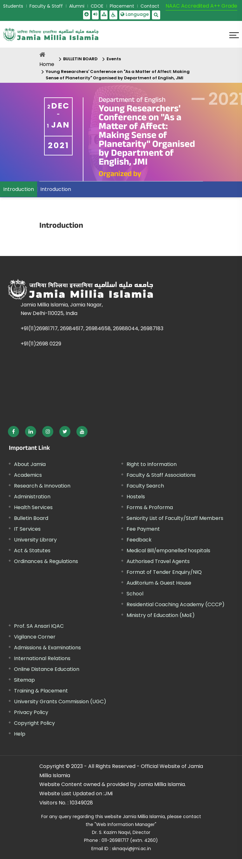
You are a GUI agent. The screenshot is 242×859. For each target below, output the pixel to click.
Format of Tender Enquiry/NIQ (164, 572)
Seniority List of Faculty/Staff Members (175, 518)
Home (46, 64)
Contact (150, 6)
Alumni (76, 6)
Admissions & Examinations (47, 647)
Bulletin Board (31, 518)
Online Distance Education (46, 669)
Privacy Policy (31, 712)
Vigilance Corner (35, 636)
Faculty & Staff (46, 6)
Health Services (33, 507)
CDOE (97, 6)
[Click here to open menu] (234, 35)
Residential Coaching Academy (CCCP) (176, 604)
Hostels (136, 496)
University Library (35, 539)
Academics (28, 475)
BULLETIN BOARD (80, 59)
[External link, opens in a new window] (13, 431)
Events (114, 59)
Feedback (139, 539)
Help (19, 734)
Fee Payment (143, 529)
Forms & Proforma (150, 507)
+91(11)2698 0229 (41, 343)
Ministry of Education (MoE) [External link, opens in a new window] (161, 615)
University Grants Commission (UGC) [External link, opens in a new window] (60, 701)
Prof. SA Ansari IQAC (39, 626)
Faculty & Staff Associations (161, 475)
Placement (122, 6)
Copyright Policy (34, 723)
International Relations (42, 658)
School (135, 593)
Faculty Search (145, 485)
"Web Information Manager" (125, 824)
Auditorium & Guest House (159, 583)
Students (13, 6)
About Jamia (30, 464)
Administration (32, 496)
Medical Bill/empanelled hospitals (168, 550)
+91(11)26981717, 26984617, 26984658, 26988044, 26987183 (92, 328)
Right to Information (152, 464)
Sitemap (24, 680)
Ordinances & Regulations (46, 561)
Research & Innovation (42, 485)
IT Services (27, 529)
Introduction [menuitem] (18, 189)
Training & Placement (41, 690)
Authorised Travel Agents (158, 561)
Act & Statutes (32, 550)
